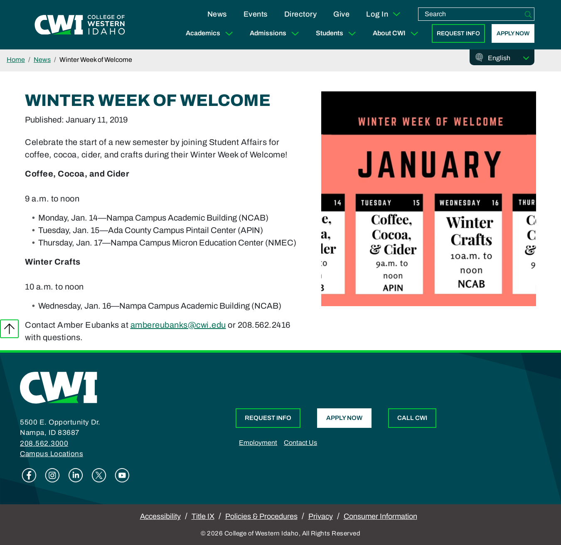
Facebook (29, 475)
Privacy (320, 516)
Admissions (276, 33)
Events (256, 14)
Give (341, 14)
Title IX (203, 516)
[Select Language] (508, 58)
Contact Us (300, 442)
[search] (470, 14)
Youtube (122, 475)
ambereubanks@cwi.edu (178, 324)
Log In (383, 14)
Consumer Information (380, 516)
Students (337, 33)
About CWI (397, 33)
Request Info (458, 33)
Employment (258, 442)
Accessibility (160, 516)
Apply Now (513, 33)
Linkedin (75, 475)
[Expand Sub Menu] (228, 33)
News (217, 14)
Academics (211, 33)
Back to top (9, 328)
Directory (300, 14)
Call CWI (412, 418)
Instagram (52, 475)
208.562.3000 (44, 443)
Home (16, 59)
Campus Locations (51, 454)
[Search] (528, 14)
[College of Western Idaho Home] (80, 25)
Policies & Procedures (261, 516)
